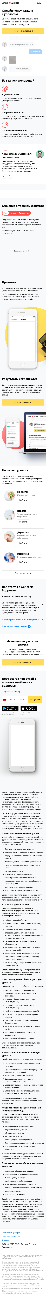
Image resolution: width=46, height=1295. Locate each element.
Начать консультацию (23, 31)
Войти (39, 3)
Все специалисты (23, 573)
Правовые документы (11, 1236)
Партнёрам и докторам (11, 1233)
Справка (5, 1240)
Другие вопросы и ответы (14, 626)
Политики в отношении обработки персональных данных (23, 1279)
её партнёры (6, 1258)
